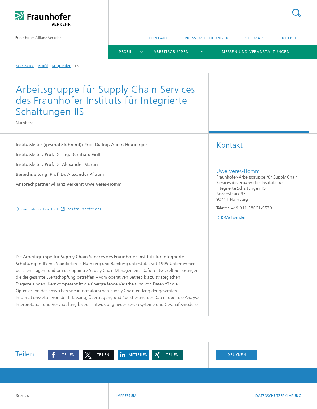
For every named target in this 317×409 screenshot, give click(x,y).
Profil (125, 51)
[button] (63, 355)
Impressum (126, 396)
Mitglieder (61, 66)
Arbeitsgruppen (171, 51)
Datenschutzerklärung (278, 396)
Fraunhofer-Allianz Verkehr (38, 38)
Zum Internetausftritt (40, 209)
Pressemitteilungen (207, 38)
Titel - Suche (296, 13)
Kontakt (158, 38)
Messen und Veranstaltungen (256, 51)
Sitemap (254, 38)
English (288, 38)
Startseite (25, 66)
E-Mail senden (233, 217)
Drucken (236, 354)
